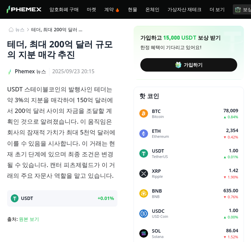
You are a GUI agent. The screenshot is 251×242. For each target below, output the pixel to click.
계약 (112, 9)
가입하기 (189, 65)
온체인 (152, 9)
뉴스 (20, 29)
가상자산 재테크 (185, 9)
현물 (132, 9)
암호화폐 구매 (64, 9)
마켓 (91, 9)
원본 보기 (29, 219)
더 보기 (217, 9)
